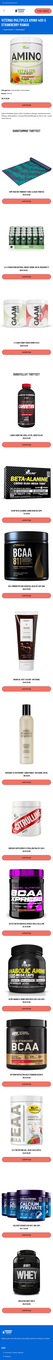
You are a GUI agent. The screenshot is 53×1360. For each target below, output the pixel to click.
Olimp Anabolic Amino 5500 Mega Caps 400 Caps (27, 999)
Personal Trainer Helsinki (14, 1352)
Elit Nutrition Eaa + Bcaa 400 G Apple (26, 1150)
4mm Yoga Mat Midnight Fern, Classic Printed (26, 192)
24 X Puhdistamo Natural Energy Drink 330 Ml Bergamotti (26, 267)
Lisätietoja (26, 105)
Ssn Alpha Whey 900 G (26, 1301)
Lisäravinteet (8, 30)
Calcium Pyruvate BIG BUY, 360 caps (26, 1225)
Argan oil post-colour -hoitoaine (26, 679)
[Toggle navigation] (4, 11)
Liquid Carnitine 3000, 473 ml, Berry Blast (26, 435)
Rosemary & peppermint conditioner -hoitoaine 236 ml (26, 773)
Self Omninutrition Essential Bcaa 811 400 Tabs (26, 586)
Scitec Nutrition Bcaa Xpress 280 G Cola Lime (26, 923)
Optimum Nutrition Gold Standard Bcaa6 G (26, 1074)
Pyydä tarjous (43, 11)
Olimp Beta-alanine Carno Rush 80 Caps (26, 510)
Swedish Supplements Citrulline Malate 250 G (26, 848)
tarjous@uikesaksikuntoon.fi (9, 3)
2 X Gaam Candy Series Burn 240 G (26, 342)
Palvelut (8, 1356)
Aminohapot (20, 30)
